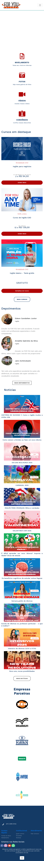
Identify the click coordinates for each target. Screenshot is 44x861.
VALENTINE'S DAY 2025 (22, 531)
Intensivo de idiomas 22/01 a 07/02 (22, 648)
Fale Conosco (35, 833)
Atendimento (36, 831)
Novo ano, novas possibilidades (22, 671)
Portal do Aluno (6, 835)
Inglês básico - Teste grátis (22, 273)
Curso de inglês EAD (22, 218)
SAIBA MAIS (22, 182)
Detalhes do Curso (22, 291)
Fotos (22, 81)
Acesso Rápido (4, 832)
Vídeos (22, 101)
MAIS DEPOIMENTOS (22, 383)
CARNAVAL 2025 (22, 485)
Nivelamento (22, 62)
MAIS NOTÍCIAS (22, 678)
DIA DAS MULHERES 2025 (22, 463)
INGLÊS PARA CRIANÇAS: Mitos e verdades (22, 508)
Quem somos (20, 833)
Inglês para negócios (22, 166)
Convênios (22, 120)
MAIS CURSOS (22, 299)
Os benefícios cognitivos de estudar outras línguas (22, 578)
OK (22, 858)
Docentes (19, 835)
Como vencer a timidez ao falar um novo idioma (22, 440)
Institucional (21, 831)
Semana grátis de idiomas (22, 601)
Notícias (18, 837)
